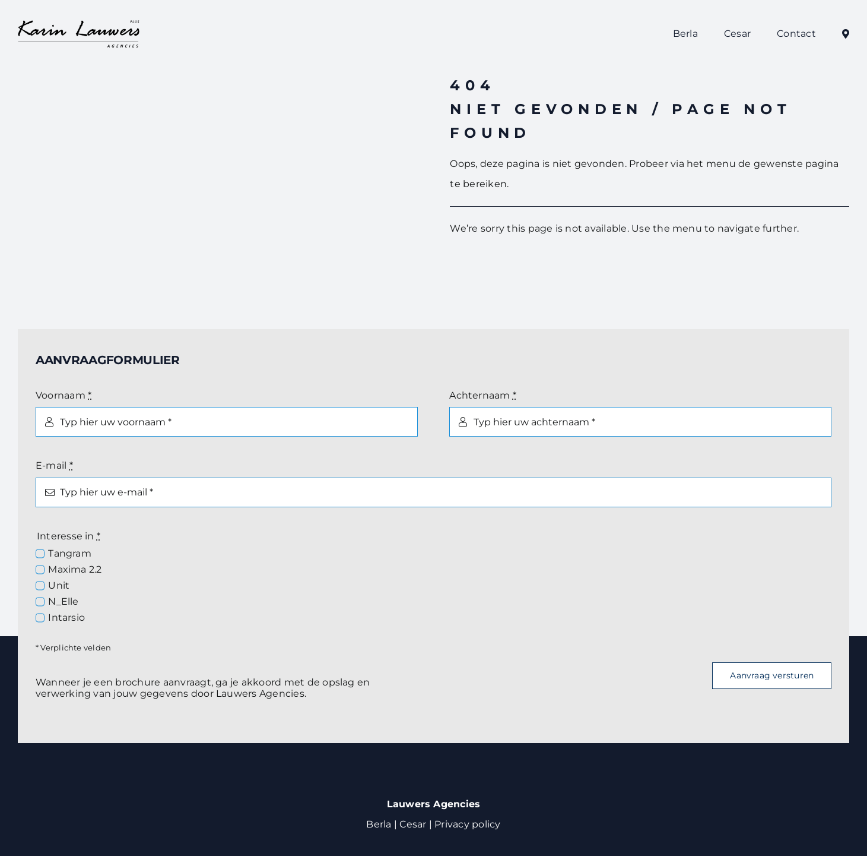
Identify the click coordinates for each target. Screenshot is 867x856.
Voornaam (63, 395)
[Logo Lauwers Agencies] (79, 23)
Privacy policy (467, 824)
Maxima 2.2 (74, 569)
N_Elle (63, 601)
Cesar (412, 824)
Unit (58, 585)
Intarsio (66, 617)
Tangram (69, 553)
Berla (378, 824)
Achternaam (482, 395)
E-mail (54, 465)
